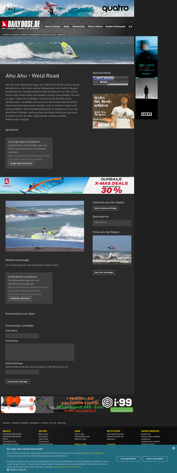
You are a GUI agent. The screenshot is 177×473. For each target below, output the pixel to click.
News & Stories (52, 26)
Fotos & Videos (95, 26)
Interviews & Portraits (11, 444)
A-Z (130, 26)
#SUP (64, 22)
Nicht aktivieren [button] (155, 459)
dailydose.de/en (147, 437)
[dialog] (88, 459)
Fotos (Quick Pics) (9, 442)
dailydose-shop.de (148, 444)
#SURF (77, 22)
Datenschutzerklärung (115, 437)
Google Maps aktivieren (21, 163)
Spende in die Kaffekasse (93, 453)
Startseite (6, 34)
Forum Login (79, 434)
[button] (59, 469)
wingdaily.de (145, 439)
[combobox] (173, 448)
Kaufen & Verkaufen (115, 26)
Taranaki (44, 34)
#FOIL (70, 22)
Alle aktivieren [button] (128, 459)
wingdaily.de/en (147, 442)
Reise (66, 26)
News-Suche (43, 434)
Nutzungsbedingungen (115, 434)
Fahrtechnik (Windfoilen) (12, 437)
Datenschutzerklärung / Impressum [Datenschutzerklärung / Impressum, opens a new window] (67, 467)
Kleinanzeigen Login (82, 437)
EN (125, 22)
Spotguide (15, 34)
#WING (57, 22)
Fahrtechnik (79, 26)
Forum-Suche (44, 442)
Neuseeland (34, 34)
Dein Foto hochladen (103, 272)
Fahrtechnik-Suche (46, 444)
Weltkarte (24, 34)
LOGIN (131, 22)
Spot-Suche (43, 437)
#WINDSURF (48, 22)
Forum (5, 439)
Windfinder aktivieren (20, 298)
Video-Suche (43, 439)
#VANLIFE (85, 22)
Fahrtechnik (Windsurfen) (12, 434)
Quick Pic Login (80, 439)
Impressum (111, 439)
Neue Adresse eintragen (105, 208)
